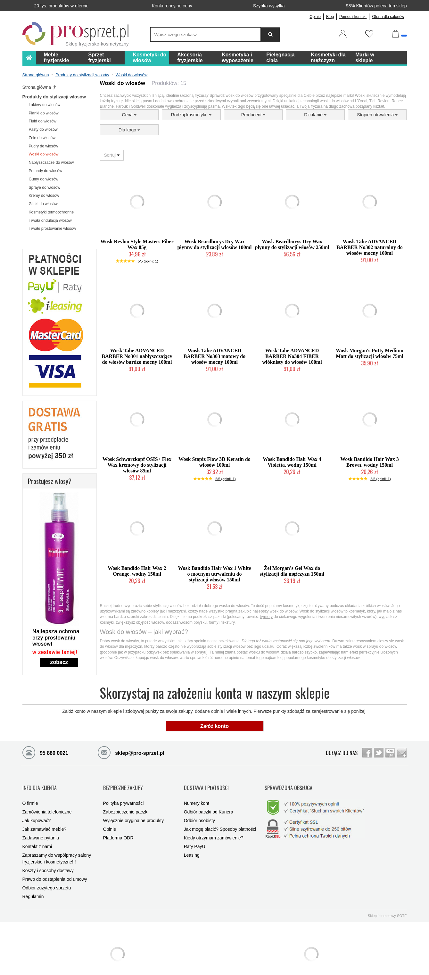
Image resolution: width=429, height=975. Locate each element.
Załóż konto (214, 726)
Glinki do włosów (43, 204)
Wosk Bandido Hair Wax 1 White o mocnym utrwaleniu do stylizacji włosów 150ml (214, 573)
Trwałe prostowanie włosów (52, 228)
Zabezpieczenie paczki (126, 800)
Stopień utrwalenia (377, 114)
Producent (253, 114)
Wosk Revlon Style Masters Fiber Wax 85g (136, 244)
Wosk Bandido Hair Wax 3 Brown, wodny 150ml (369, 462)
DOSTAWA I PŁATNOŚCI (206, 782)
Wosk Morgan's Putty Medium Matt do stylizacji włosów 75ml (369, 353)
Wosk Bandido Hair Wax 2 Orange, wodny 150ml (137, 571)
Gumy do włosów (43, 179)
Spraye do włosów (44, 187)
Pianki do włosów (44, 113)
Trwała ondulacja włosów (50, 220)
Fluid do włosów (42, 121)
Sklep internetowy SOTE (387, 904)
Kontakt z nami (37, 835)
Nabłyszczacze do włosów (51, 162)
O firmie (30, 792)
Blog (330, 16)
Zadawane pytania (40, 826)
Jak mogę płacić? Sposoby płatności (220, 818)
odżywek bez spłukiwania (168, 652)
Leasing (192, 843)
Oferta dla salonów (388, 16)
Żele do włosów (42, 138)
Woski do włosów (44, 154)
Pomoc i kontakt (353, 16)
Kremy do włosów (44, 195)
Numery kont (196, 792)
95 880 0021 (45, 752)
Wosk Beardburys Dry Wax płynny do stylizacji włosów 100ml (214, 244)
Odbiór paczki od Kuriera (208, 800)
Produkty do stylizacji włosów (54, 96)
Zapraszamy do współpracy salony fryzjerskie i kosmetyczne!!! (56, 847)
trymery (266, 616)
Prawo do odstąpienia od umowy (54, 868)
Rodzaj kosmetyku (191, 114)
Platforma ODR (118, 826)
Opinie (315, 16)
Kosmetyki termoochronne (51, 212)
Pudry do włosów (43, 146)
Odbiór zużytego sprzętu (46, 876)
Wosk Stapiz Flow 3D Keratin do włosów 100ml (214, 462)
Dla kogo (129, 129)
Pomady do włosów (45, 171)
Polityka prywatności (123, 792)
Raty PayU (194, 835)
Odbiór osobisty (199, 809)
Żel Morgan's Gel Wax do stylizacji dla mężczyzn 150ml (292, 571)
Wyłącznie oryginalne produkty (133, 809)
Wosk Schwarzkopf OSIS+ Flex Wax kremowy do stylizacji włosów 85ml (137, 464)
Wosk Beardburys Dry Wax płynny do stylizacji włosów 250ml (292, 244)
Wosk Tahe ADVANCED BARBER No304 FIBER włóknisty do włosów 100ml (292, 356)
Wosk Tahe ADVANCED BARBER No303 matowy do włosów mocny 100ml (214, 356)
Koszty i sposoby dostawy (48, 859)
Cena (129, 114)
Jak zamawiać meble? (44, 818)
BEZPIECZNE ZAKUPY (123, 782)
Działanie (315, 114)
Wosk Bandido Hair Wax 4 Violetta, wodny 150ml (292, 462)
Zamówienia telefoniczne (47, 800)
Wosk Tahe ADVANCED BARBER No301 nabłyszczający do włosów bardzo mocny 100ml (137, 356)
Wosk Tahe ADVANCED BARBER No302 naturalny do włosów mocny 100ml (369, 247)
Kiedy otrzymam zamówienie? (213, 826)
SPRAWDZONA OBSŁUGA (288, 782)
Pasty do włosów (43, 129)
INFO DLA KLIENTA (39, 782)
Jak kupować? (36, 809)
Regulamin (33, 885)
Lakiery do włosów (45, 105)
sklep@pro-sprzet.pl (131, 752)
